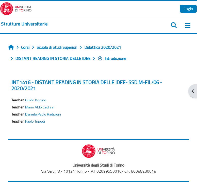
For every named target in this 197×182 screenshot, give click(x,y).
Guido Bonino (35, 100)
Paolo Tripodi (35, 121)
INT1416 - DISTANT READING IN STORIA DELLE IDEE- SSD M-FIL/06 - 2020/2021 (86, 85)
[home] (24, 24)
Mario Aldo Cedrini (39, 107)
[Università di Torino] (16, 8)
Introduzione (111, 58)
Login (188, 9)
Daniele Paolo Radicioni (43, 114)
